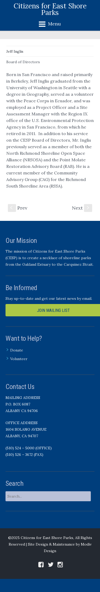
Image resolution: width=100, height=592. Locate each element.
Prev (17, 208)
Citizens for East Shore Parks (50, 9)
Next (82, 208)
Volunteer (19, 358)
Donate (16, 350)
